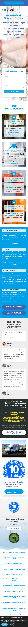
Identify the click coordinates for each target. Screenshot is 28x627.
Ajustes (11, 624)
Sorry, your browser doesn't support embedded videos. (13, 448)
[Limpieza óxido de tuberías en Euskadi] (14, 569)
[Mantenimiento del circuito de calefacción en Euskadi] (14, 564)
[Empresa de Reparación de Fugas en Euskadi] (14, 558)
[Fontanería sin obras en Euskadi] (14, 574)
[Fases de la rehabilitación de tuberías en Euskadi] (14, 586)
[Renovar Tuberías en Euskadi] (14, 591)
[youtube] (14, 525)
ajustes (13, 621)
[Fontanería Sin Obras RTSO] (8, 9)
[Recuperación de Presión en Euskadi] (14, 615)
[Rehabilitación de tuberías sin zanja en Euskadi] (14, 603)
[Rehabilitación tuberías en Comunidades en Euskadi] (14, 609)
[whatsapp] (17, 525)
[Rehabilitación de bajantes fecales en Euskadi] (14, 597)
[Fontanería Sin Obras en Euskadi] (14, 3)
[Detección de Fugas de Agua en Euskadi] (14, 552)
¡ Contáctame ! (15, 91)
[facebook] (11, 525)
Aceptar (4, 624)
